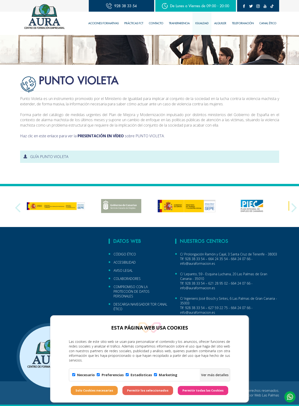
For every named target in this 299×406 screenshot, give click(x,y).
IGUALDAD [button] (202, 23)
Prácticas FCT (133, 23)
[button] (289, 397)
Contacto (156, 23)
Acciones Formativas (103, 23)
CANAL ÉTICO (267, 23)
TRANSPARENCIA (179, 23)
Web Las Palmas (266, 395)
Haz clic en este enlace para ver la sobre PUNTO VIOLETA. (92, 135)
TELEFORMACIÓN (243, 23)
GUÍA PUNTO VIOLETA (46, 156)
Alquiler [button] (220, 23)
